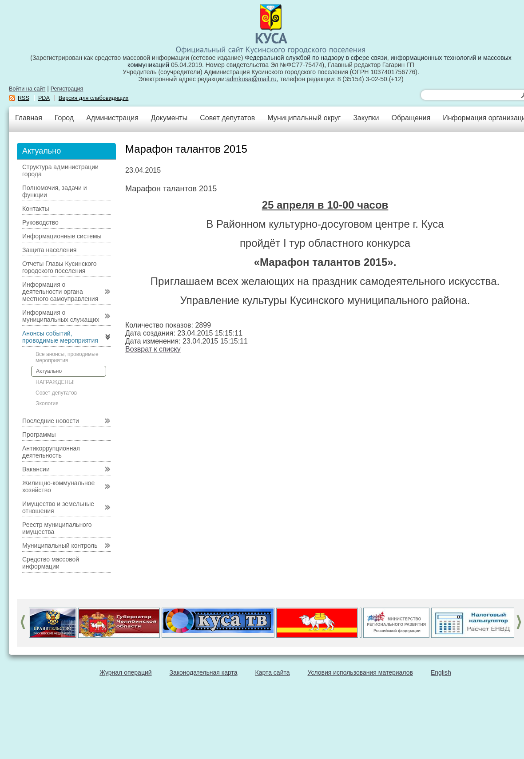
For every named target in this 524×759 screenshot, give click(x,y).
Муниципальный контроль (59, 545)
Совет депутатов (227, 118)
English (441, 672)
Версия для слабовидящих (94, 98)
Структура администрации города (60, 170)
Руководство (40, 222)
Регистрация (67, 89)
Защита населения (49, 249)
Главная (28, 118)
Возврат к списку (153, 349)
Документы (169, 118)
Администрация (112, 118)
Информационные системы (62, 236)
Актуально (49, 371)
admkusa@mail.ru (251, 79)
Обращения (410, 118)
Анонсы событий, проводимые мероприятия (60, 337)
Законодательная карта (204, 672)
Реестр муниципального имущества (57, 528)
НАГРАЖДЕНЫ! (55, 382)
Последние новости (50, 420)
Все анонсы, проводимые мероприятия (67, 357)
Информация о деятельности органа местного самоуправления (60, 291)
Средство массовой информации (50, 563)
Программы (39, 434)
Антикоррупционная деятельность (51, 452)
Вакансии (36, 469)
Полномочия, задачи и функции (54, 191)
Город (64, 118)
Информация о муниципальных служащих (60, 316)
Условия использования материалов (360, 672)
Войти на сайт (27, 89)
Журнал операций (125, 672)
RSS (23, 98)
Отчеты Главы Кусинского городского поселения (59, 267)
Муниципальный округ (304, 118)
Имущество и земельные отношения (58, 507)
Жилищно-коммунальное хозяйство (58, 486)
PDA (44, 98)
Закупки (366, 118)
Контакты (35, 208)
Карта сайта (272, 672)
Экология (47, 403)
